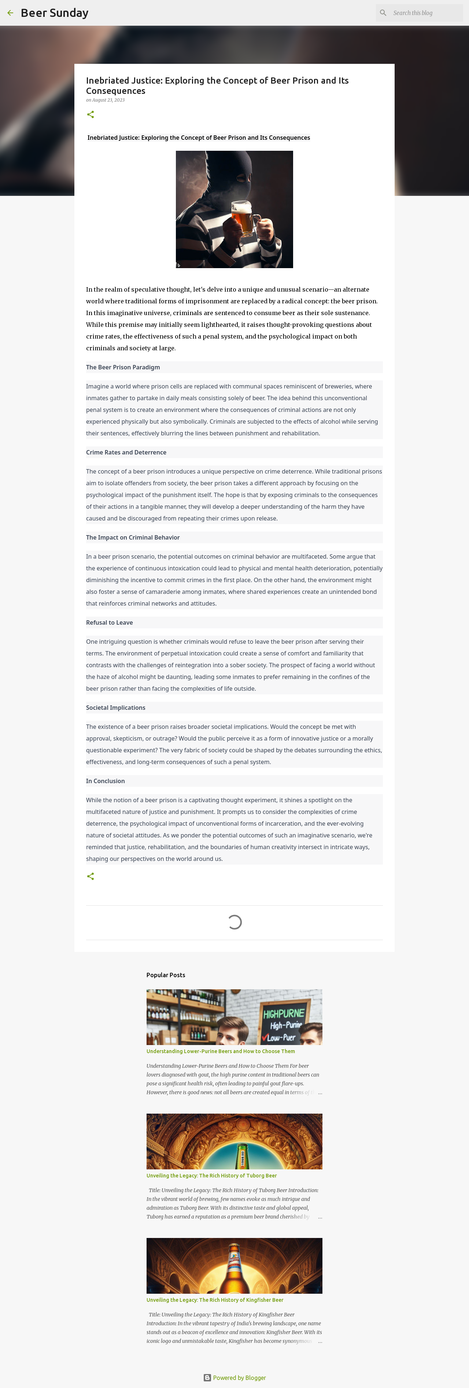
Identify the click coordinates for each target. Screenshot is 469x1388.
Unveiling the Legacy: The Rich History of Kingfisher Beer (215, 1300)
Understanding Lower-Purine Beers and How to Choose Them (221, 1051)
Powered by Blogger (234, 1377)
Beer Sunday (55, 12)
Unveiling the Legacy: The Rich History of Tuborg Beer (212, 1176)
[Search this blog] (424, 13)
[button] (90, 115)
